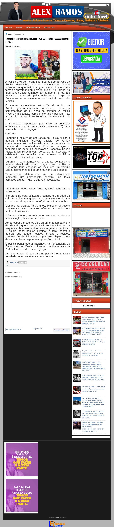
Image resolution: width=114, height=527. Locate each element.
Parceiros (19, 27)
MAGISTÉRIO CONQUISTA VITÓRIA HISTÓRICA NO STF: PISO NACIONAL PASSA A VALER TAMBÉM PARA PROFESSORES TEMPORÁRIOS (93, 402)
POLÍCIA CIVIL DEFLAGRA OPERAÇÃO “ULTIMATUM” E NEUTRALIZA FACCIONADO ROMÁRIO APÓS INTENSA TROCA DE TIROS (94, 366)
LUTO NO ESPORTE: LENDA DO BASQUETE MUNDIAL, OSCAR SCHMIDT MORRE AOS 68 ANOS (93, 378)
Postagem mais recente (14, 329)
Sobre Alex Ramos (49, 27)
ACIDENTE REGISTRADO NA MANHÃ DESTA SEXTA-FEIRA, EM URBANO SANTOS (93, 342)
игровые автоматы (13, 1)
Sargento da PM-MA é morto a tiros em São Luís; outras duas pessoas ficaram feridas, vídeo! (93, 389)
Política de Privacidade (33, 27)
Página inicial (9, 27)
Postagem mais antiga (61, 330)
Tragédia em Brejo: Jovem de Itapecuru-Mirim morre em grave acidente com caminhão (92, 353)
